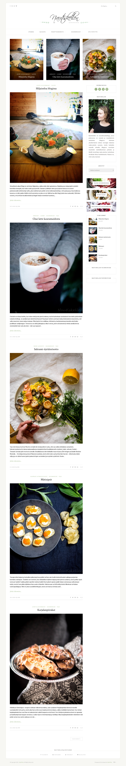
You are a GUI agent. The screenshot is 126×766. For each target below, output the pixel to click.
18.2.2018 (12, 597)
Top (114, 762)
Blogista (43, 32)
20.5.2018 (12, 206)
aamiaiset (52, 74)
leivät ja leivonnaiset (23, 74)
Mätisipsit (46, 479)
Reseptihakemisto (57, 32)
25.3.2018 (12, 336)
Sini (19, 206)
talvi (74, 74)
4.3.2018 (12, 467)
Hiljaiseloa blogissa (27, 76)
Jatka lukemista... (16, 200)
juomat (59, 74)
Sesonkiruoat (76, 32)
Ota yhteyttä (92, 32)
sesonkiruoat (67, 74)
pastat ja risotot (92, 74)
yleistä (34, 74)
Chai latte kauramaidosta (63, 76)
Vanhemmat (76, 739)
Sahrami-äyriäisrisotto (99, 76)
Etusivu (31, 32)
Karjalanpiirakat (46, 610)
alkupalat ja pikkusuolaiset (38, 476)
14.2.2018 (12, 727)
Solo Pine (21, 762)
